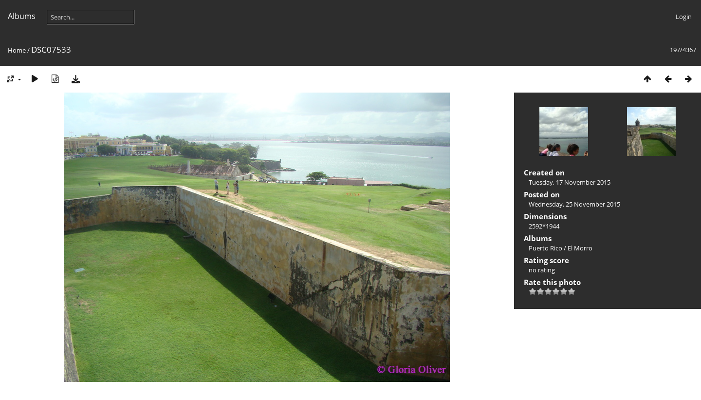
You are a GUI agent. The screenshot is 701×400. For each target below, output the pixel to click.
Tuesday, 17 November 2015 (569, 182)
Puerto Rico (545, 248)
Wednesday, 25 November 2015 (574, 204)
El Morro (580, 248)
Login (684, 16)
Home (17, 50)
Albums (22, 16)
